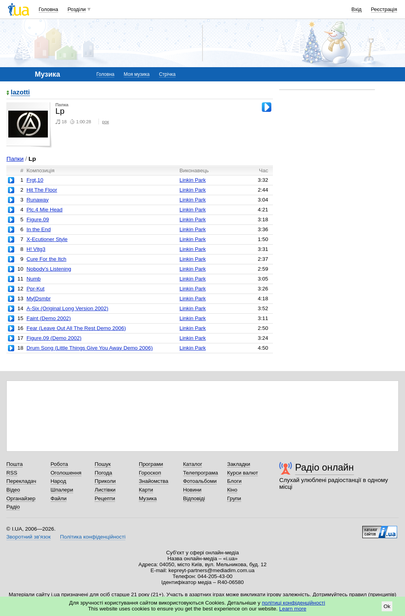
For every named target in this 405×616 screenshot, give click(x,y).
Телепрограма (200, 473)
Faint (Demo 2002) (48, 318)
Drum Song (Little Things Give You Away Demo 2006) (89, 348)
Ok (387, 606)
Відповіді (194, 498)
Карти (146, 490)
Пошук (103, 464)
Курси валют (242, 473)
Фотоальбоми (200, 481)
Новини (192, 490)
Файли (59, 498)
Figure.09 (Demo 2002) (53, 338)
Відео (13, 490)
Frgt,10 (35, 180)
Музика (148, 498)
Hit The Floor (41, 190)
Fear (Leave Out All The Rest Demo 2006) (76, 328)
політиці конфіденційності (293, 603)
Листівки (105, 490)
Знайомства (153, 481)
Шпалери (62, 490)
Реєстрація (384, 9)
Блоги (234, 481)
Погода (103, 473)
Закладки (238, 464)
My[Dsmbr (38, 298)
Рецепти (105, 498)
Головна (48, 9)
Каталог (192, 464)
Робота (59, 464)
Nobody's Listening (48, 269)
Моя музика (137, 74)
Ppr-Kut (35, 289)
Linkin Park (193, 180)
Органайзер (20, 498)
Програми (151, 464)
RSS (11, 473)
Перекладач (21, 481)
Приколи (105, 481)
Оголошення (66, 473)
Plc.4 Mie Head (44, 210)
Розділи (77, 9)
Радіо (13, 507)
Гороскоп (150, 473)
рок (105, 121)
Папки (14, 158)
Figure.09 (37, 219)
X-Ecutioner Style (47, 239)
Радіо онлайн (324, 467)
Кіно (232, 490)
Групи (234, 498)
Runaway (37, 200)
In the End (38, 229)
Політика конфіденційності (92, 537)
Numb (33, 279)
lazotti (20, 92)
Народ (58, 481)
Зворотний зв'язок (28, 537)
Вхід (357, 9)
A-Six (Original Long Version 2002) (67, 308)
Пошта (14, 464)
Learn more (293, 609)
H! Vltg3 (35, 249)
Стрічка (167, 74)
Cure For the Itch (46, 259)
